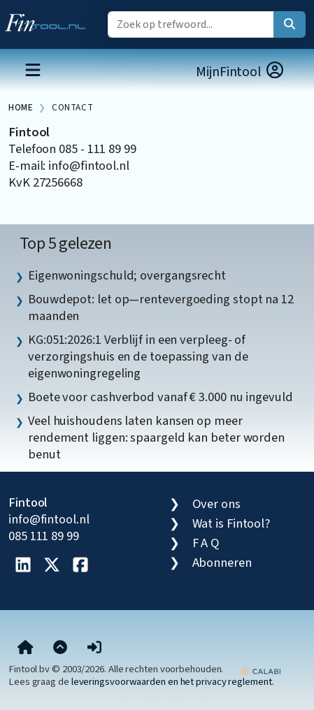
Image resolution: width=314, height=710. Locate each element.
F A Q (206, 543)
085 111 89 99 (43, 536)
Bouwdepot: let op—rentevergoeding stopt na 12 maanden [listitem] (161, 307)
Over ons (216, 504)
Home (20, 107)
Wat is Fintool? (231, 523)
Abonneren (222, 562)
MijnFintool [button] (240, 71)
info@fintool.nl (49, 519)
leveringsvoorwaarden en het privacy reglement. (172, 681)
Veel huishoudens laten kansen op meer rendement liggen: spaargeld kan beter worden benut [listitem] (156, 437)
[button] (94, 647)
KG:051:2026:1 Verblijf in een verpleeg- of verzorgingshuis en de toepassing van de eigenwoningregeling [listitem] (138, 356)
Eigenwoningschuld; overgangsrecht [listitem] (127, 275)
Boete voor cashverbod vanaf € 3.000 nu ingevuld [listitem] (160, 397)
